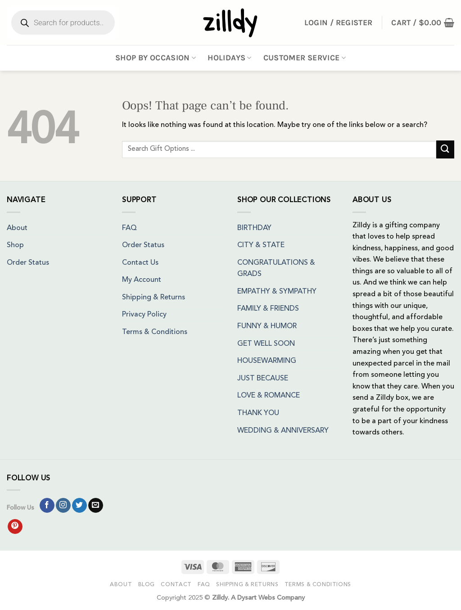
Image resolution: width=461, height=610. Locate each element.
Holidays (229, 57)
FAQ (129, 228)
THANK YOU (258, 413)
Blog (146, 584)
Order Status (28, 263)
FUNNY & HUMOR (267, 326)
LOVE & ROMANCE (268, 395)
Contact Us (140, 263)
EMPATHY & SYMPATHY (276, 291)
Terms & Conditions (154, 332)
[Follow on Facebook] (47, 505)
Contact (176, 584)
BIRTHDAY (254, 228)
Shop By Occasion (155, 57)
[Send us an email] (95, 505)
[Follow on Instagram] (63, 505)
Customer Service (304, 57)
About (17, 228)
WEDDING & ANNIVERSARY (283, 430)
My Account (141, 280)
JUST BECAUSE (262, 378)
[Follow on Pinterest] (15, 526)
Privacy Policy (144, 314)
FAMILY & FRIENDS (268, 308)
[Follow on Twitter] (79, 505)
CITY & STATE (261, 245)
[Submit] (445, 149)
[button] (422, 22)
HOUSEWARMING (266, 361)
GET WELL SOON (266, 344)
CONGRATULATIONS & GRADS (276, 268)
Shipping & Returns (153, 297)
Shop (15, 245)
